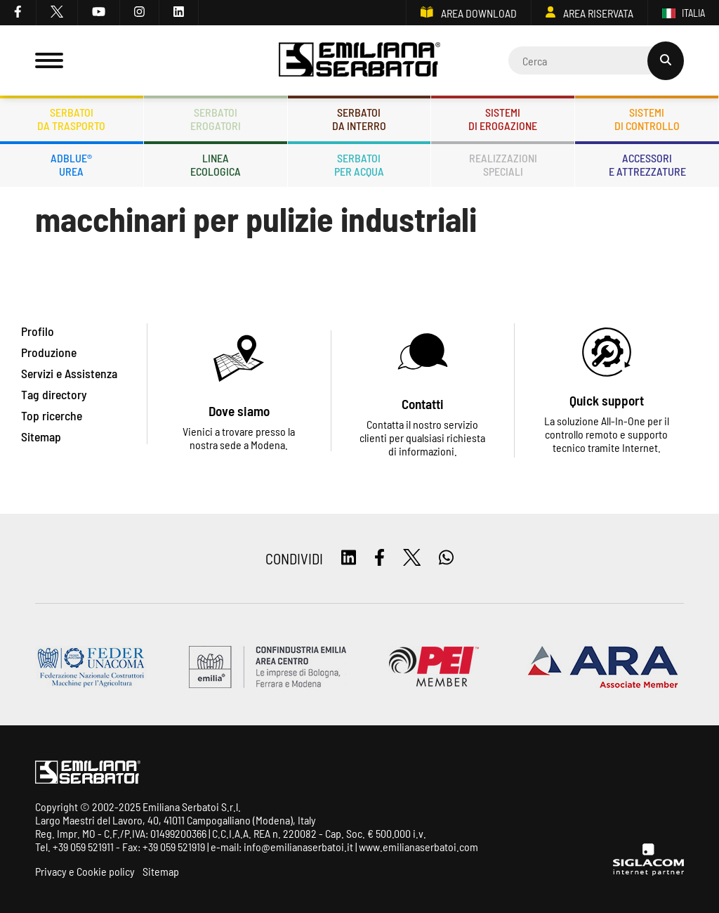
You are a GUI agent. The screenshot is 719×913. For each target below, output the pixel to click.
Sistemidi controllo (647, 118)
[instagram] (139, 12)
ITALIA (683, 13)
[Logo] (360, 60)
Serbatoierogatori (215, 118)
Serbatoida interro (359, 118)
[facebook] (18, 12)
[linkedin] (179, 12)
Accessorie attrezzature (647, 164)
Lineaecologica (215, 164)
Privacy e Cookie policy (85, 871)
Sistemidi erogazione (502, 118)
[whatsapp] (446, 558)
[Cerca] (596, 60)
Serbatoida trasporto (71, 118)
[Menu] (49, 60)
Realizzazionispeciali (503, 164)
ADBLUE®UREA (71, 164)
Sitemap (161, 871)
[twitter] (57, 12)
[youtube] (99, 12)
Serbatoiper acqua (359, 164)
